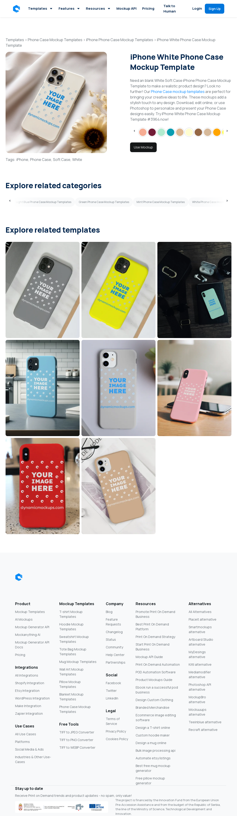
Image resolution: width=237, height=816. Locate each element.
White (77, 159)
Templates (40, 8)
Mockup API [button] (126, 8)
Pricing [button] (148, 8)
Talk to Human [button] (169, 8)
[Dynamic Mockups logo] (18, 577)
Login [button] (197, 8)
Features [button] (69, 8)
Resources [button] (98, 8)
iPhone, (22, 159)
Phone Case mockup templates (178, 91)
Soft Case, (62, 159)
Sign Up (215, 8)
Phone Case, (41, 159)
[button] (17, 8)
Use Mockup (143, 147)
